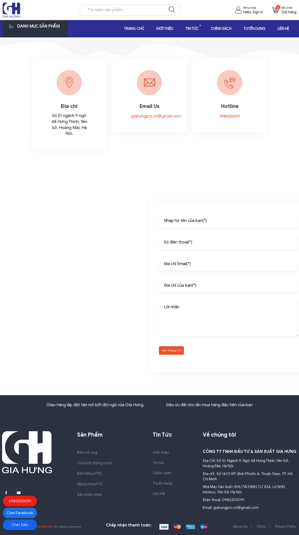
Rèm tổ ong (87, 452)
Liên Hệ (283, 29)
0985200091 (230, 116)
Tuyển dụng (254, 29)
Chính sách (221, 29)
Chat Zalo (20, 524)
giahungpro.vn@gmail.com (156, 116)
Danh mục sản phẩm (34, 26)
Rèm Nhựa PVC (90, 473)
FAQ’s (261, 526)
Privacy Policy (285, 526)
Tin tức (192, 29)
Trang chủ (134, 29)
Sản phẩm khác (89, 494)
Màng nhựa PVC (90, 484)
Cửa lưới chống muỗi (94, 463)
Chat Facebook (20, 513)
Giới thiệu (164, 29)
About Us (240, 526)
